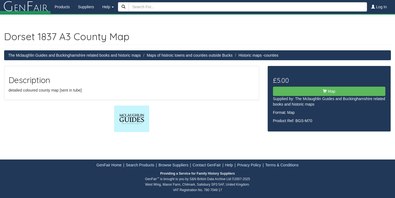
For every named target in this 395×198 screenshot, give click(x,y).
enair (25, 7)
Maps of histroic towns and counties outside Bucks (190, 55)
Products (62, 7)
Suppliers (86, 7)
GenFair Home (109, 165)
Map (329, 91)
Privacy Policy (249, 165)
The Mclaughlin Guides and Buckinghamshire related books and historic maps (74, 55)
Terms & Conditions (281, 165)
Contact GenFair (207, 165)
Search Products (140, 165)
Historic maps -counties (258, 55)
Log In (379, 7)
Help (229, 165)
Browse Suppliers (173, 165)
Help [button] (108, 7)
